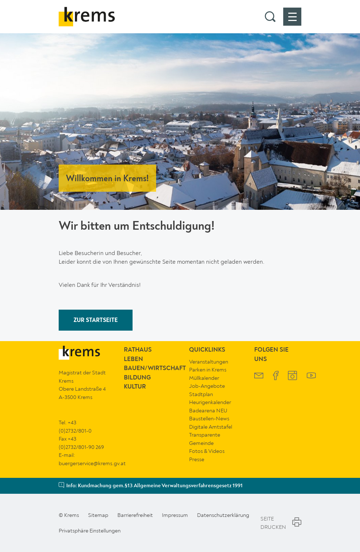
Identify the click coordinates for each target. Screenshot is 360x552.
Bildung (137, 378)
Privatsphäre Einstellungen (90, 530)
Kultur (135, 387)
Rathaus (138, 350)
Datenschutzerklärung (223, 515)
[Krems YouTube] (311, 376)
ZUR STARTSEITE (96, 320)
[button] (270, 16)
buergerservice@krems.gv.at (92, 463)
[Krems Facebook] (276, 376)
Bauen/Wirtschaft (155, 368)
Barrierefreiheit (135, 515)
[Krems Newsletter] (258, 376)
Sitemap (98, 515)
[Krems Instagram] (292, 376)
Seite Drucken (280, 522)
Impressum (175, 515)
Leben (133, 359)
